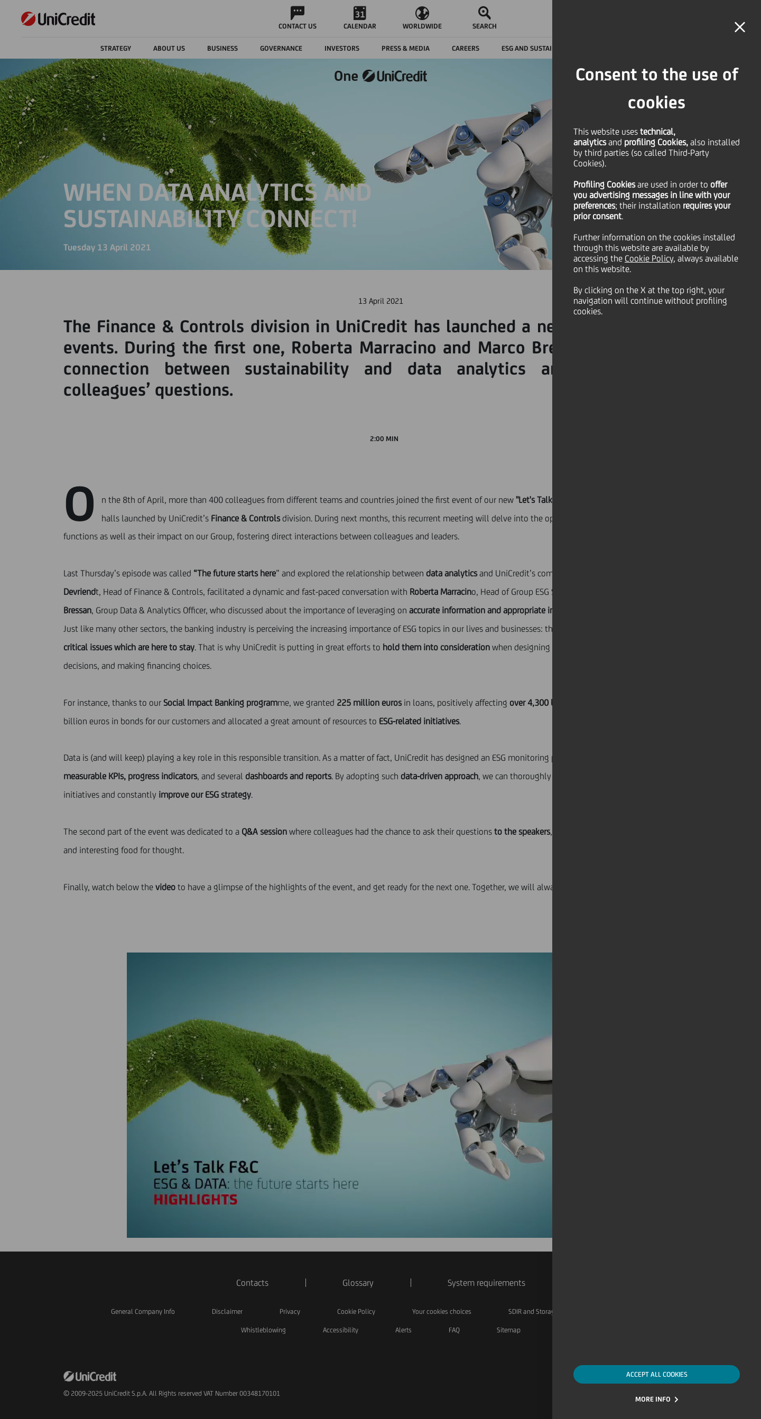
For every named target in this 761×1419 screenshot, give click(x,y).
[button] (739, 27)
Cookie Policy (649, 258)
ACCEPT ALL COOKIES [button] (657, 1374)
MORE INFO (653, 1399)
